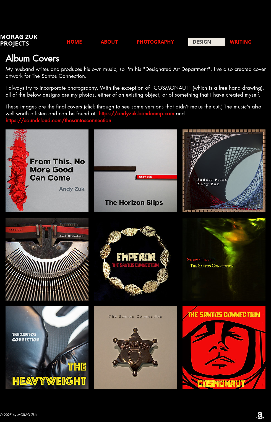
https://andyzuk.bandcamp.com (136, 113)
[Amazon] (260, 415)
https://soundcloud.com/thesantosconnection (58, 120)
